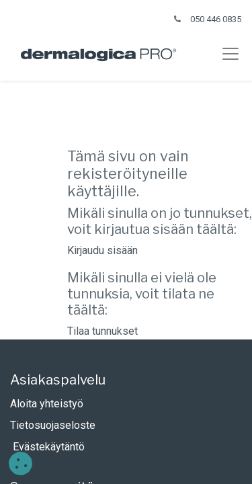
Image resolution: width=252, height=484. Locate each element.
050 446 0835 (215, 19)
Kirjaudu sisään (102, 250)
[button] (20, 463)
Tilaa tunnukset (102, 331)
